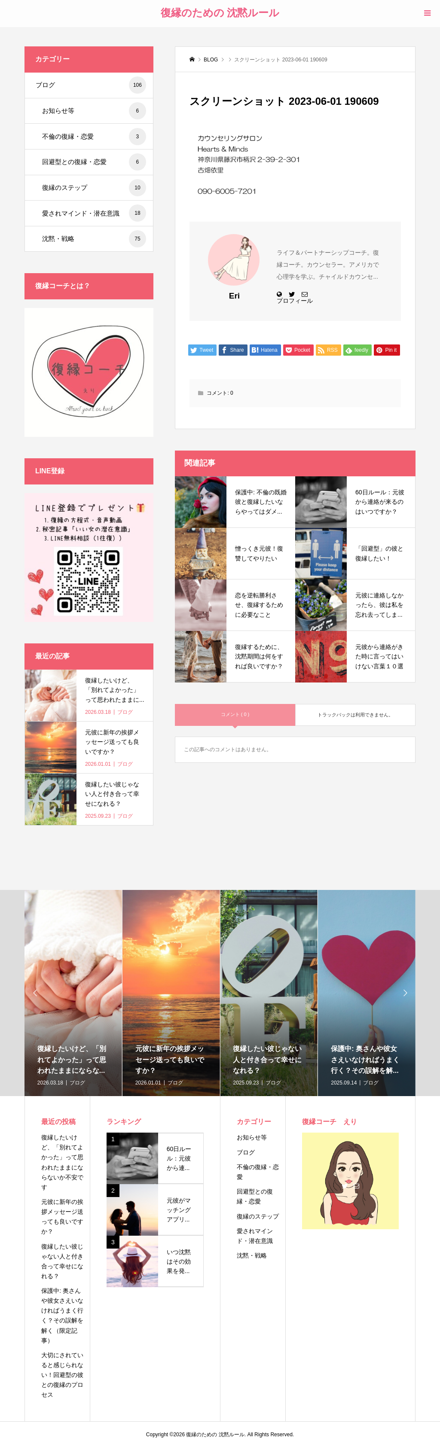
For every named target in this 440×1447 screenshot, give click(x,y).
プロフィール (295, 300)
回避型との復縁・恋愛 (94, 162)
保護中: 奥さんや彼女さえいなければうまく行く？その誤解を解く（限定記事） (62, 1315)
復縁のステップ (94, 187)
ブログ (91, 85)
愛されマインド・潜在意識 (94, 213)
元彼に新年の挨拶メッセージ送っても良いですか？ (62, 1216)
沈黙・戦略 (94, 238)
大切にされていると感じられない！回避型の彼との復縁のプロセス (62, 1375)
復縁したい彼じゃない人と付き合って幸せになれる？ (62, 1261)
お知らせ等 (94, 110)
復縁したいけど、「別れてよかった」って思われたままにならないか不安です (62, 1162)
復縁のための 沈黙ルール (220, 12)
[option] (73, 993)
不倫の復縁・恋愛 (94, 136)
